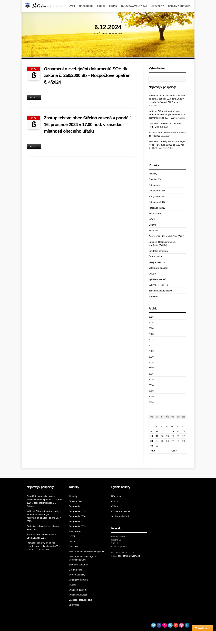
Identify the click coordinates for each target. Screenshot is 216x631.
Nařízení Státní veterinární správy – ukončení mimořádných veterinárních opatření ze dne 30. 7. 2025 (167, 114)
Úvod (72, 6)
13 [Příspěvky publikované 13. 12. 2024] (172, 431)
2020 (151, 351)
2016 (151, 373)
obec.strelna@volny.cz (129, 556)
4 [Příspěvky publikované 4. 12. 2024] (161, 426)
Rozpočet (153, 230)
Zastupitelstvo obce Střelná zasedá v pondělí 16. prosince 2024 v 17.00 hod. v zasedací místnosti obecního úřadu (87, 124)
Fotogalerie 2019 (157, 208)
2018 (151, 362)
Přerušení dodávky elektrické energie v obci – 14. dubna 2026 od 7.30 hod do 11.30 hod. (167, 144)
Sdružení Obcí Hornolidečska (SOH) (166, 236)
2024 (104, 33)
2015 (151, 379)
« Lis (152, 450)
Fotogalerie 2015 (157, 190)
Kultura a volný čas (134, 6)
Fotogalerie (154, 185)
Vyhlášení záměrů (157, 279)
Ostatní (152, 225)
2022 (151, 339)
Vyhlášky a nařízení (158, 285)
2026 (151, 317)
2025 (151, 322)
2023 (151, 334)
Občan (113, 6)
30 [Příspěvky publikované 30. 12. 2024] (151, 446)
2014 (151, 385)
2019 (151, 357)
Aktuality (157, 6)
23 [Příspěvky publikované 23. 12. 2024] (151, 441)
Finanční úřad (155, 179)
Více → (33, 97)
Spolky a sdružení (179, 6)
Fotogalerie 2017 (157, 202)
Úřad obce (86, 6)
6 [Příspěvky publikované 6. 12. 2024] (172, 426)
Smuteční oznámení (158, 251)
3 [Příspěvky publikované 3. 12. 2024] (156, 426)
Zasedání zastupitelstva (160, 290)
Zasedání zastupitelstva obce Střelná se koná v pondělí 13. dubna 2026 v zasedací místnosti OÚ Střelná (167, 98)
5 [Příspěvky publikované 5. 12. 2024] (167, 426)
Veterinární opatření (158, 268)
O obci (101, 6)
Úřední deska (155, 256)
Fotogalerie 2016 (157, 196)
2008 (151, 402)
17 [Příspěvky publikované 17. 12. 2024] (157, 436)
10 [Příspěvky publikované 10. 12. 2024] (157, 431)
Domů (97, 33)
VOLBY (152, 273)
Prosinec (113, 33)
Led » (174, 450)
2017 (151, 368)
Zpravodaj (154, 296)
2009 (151, 396)
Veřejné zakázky (157, 262)
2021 (151, 345)
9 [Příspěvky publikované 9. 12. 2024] (151, 431)
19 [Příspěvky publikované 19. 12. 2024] (167, 436)
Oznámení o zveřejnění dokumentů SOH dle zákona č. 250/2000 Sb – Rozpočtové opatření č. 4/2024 (87, 75)
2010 (151, 391)
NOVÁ (152, 219)
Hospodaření (155, 213)
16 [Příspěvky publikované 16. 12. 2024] (151, 436)
